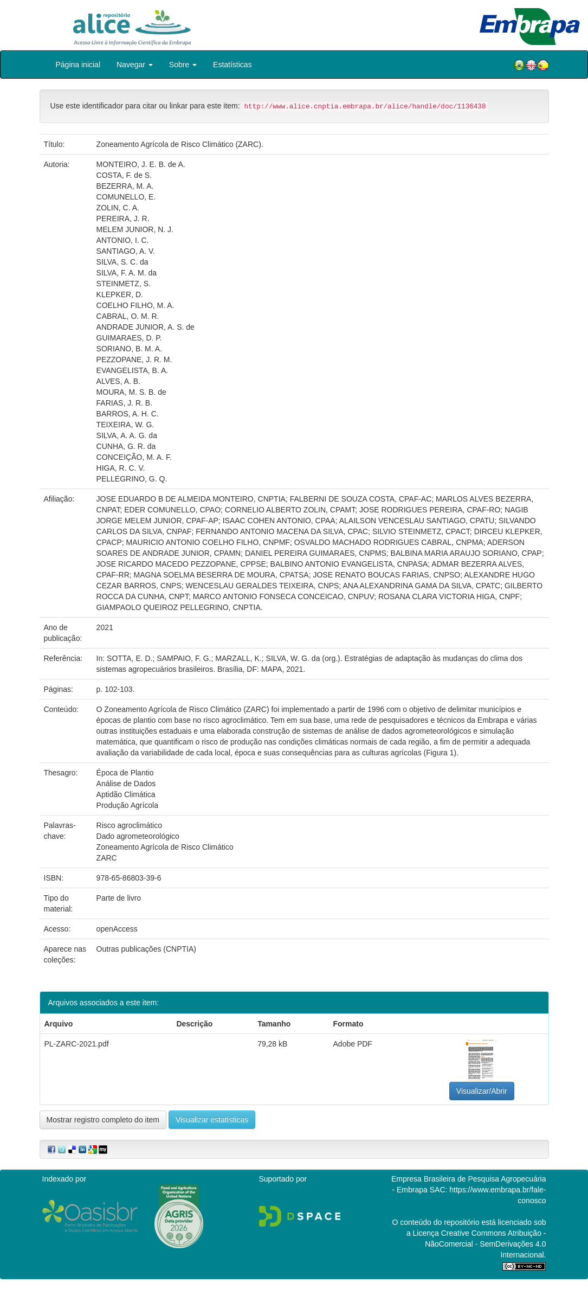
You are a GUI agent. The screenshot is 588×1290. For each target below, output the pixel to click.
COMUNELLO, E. (126, 196)
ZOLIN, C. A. (117, 207)
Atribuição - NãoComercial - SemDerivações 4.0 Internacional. (485, 1244)
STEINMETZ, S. (123, 283)
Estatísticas (232, 64)
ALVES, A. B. (118, 381)
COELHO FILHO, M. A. (135, 305)
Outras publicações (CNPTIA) (146, 949)
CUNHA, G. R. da (126, 446)
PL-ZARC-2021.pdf (76, 1043)
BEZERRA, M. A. (125, 186)
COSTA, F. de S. (124, 175)
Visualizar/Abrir (481, 1091)
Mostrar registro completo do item (103, 1119)
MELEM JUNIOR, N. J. (134, 229)
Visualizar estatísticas (212, 1119)
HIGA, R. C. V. (120, 468)
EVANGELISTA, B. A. (132, 370)
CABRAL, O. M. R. (127, 316)
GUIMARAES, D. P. (129, 337)
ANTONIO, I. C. (122, 240)
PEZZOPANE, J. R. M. (134, 359)
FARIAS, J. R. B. (124, 403)
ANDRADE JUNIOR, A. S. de (145, 327)
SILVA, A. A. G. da (126, 435)
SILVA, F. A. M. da (126, 272)
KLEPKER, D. (119, 294)
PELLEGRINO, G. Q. (131, 478)
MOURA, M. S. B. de (131, 392)
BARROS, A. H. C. (127, 413)
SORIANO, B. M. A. (129, 348)
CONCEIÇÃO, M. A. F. (134, 457)
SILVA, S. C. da (122, 262)
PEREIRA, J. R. (123, 218)
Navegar (135, 64)
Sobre (183, 64)
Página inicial (78, 64)
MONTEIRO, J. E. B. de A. (140, 164)
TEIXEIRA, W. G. (125, 424)
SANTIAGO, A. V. (125, 251)
